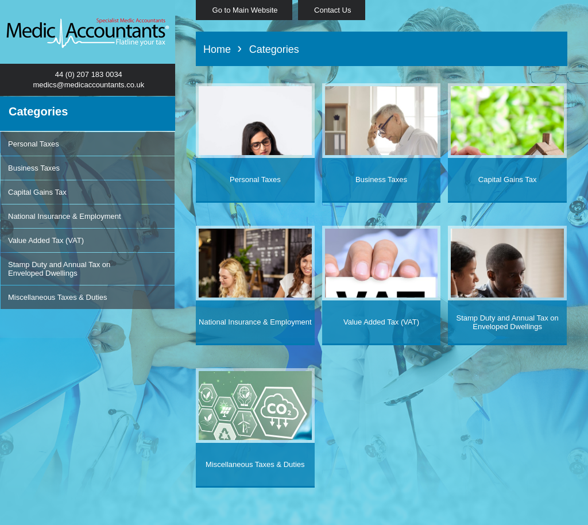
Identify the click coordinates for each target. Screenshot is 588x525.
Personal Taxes (33, 144)
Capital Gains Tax (37, 192)
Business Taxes (34, 168)
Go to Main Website (244, 10)
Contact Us (331, 10)
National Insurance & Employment (64, 216)
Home (218, 49)
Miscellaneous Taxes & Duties (57, 297)
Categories (274, 49)
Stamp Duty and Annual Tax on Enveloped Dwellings (59, 268)
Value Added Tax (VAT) (46, 240)
